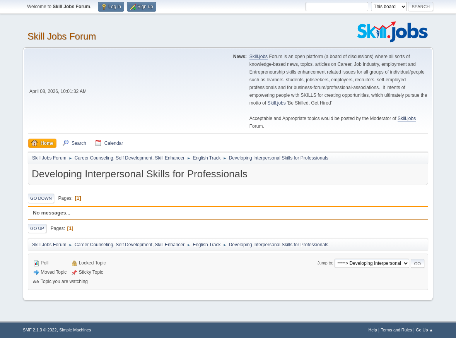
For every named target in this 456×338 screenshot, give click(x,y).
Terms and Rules (396, 330)
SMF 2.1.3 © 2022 (40, 330)
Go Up (37, 228)
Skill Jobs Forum (61, 36)
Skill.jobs (258, 56)
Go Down (41, 198)
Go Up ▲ (424, 330)
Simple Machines (75, 330)
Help (373, 330)
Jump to (324, 263)
